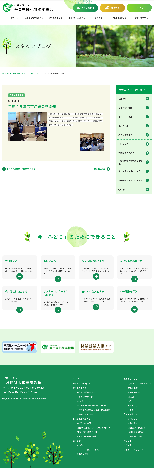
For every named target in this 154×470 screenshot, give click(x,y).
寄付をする (133, 420)
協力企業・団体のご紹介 (129, 171)
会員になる (133, 424)
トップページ (12, 17)
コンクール (123, 125)
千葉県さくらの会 (126, 153)
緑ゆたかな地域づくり (34, 17)
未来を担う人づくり (77, 17)
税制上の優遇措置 (136, 433)
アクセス (141, 7)
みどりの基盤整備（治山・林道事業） (94, 411)
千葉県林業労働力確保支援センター (93, 407)
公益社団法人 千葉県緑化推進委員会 (27, 7)
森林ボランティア (85, 402)
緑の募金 (122, 189)
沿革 (130, 402)
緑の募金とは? (83, 446)
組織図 (131, 398)
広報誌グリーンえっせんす (130, 180)
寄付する (115, 7)
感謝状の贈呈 (100, 169)
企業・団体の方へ (136, 438)
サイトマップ (134, 407)
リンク (131, 411)
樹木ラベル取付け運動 (87, 433)
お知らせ (122, 98)
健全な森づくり (55, 17)
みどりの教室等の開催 (87, 438)
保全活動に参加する (137, 429)
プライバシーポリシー (134, 451)
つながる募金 (83, 455)
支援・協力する (131, 416)
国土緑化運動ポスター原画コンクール (94, 429)
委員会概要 (133, 389)
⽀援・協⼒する (141, 17)
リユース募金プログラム (88, 451)
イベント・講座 (125, 116)
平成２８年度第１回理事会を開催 (21, 169)
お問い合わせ (88, 7)
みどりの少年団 (125, 107)
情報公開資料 (134, 394)
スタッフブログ (125, 134)
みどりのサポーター (86, 398)
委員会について (119, 17)
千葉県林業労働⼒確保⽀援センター (130, 162)
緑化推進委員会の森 (86, 394)
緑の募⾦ (98, 17)
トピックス (123, 144)
